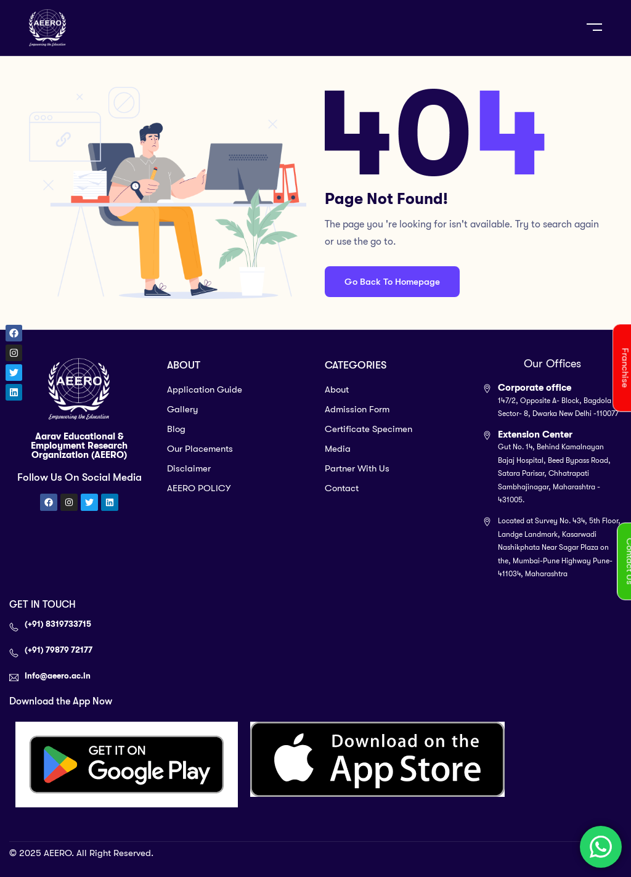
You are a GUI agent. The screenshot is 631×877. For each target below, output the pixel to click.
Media (338, 448)
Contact (342, 488)
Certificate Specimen (368, 428)
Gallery (182, 409)
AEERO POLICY (198, 488)
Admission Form (357, 409)
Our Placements (200, 448)
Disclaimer (189, 468)
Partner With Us (357, 468)
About (337, 389)
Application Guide (204, 389)
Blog (176, 428)
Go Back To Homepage (392, 281)
